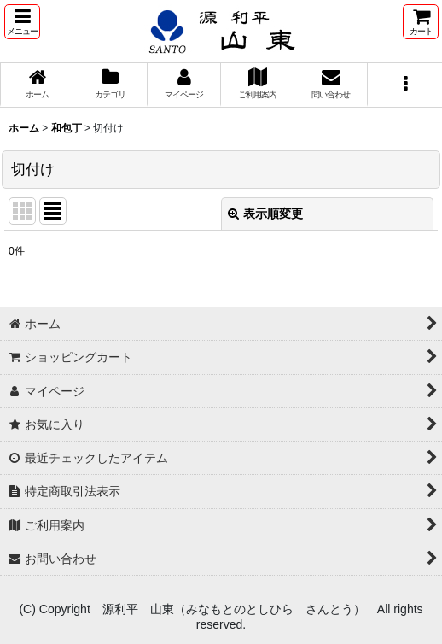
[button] (22, 21)
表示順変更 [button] (265, 213)
